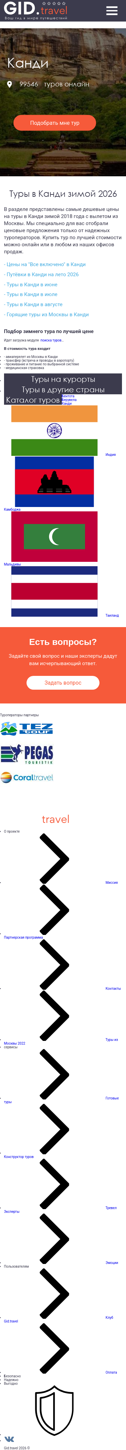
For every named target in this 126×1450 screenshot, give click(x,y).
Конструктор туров (19, 1157)
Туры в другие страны (63, 389)
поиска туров (50, 340)
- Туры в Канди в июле (30, 294)
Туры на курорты (63, 379)
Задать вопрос (63, 683)
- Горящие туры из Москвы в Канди (46, 315)
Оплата (111, 1372)
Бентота (68, 396)
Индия (111, 455)
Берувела (69, 400)
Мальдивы (12, 564)
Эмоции (112, 1263)
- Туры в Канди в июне (30, 285)
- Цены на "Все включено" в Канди (45, 264)
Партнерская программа (23, 937)
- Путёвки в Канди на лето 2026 (41, 274)
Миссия (112, 882)
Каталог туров (33, 399)
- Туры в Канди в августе (33, 304)
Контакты (113, 988)
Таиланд (112, 615)
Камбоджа (12, 509)
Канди (67, 403)
